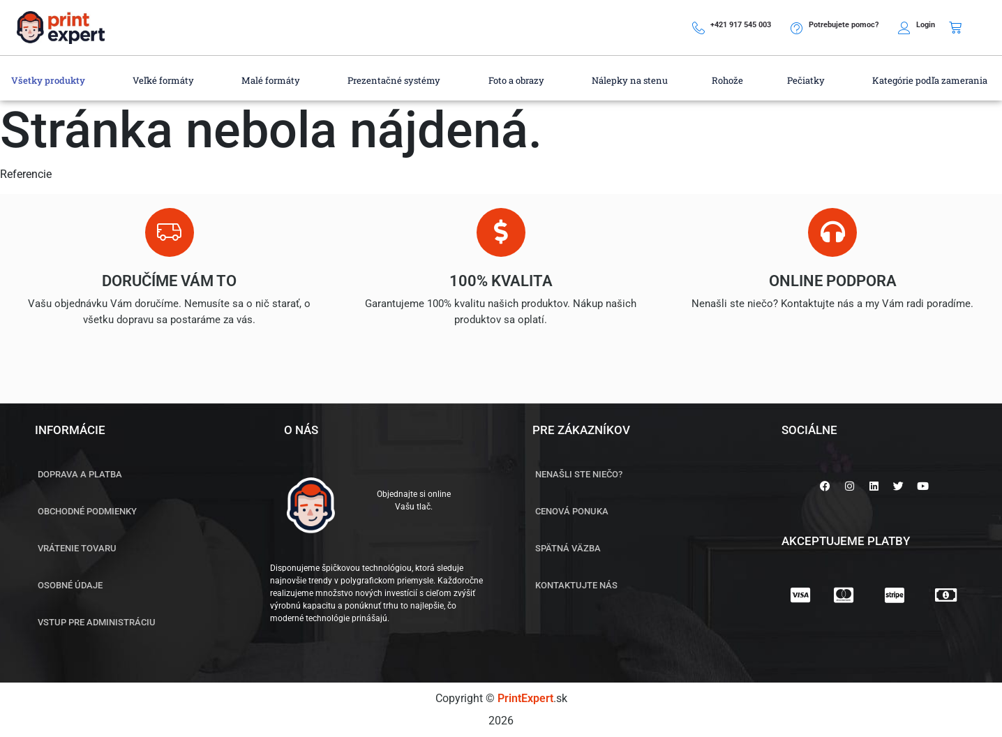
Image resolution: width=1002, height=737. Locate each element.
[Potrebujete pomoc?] (797, 28)
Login (925, 24)
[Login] (904, 28)
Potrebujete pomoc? (843, 24)
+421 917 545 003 (740, 24)
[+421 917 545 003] (698, 28)
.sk (532, 698)
